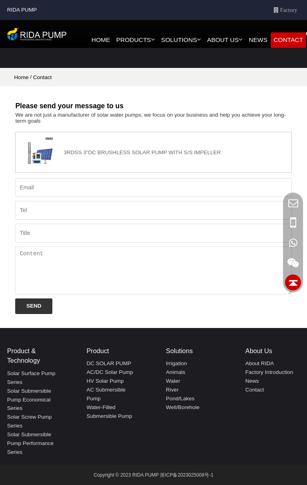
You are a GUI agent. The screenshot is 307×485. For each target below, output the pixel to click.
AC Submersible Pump (106, 394)
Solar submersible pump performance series (30, 443)
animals (175, 372)
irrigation (176, 363)
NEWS (258, 39)
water (173, 381)
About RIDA (259, 363)
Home (21, 77)
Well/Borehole (182, 407)
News (252, 381)
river (172, 390)
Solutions (179, 350)
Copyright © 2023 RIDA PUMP (126, 475)
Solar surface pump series (31, 377)
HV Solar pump (105, 381)
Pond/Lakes (180, 399)
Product (97, 350)
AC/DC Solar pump (109, 372)
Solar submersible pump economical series (29, 399)
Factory (288, 10)
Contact (254, 390)
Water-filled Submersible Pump (109, 411)
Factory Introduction (269, 372)
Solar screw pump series (29, 421)
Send (34, 306)
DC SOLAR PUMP (108, 363)
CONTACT (288, 39)
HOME (101, 39)
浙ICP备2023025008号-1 (186, 475)
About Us (258, 350)
